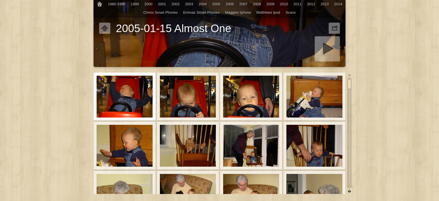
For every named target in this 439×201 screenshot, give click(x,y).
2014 (338, 4)
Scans (291, 12)
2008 (257, 4)
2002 (175, 4)
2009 (270, 4)
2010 (284, 4)
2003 (189, 4)
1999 (135, 4)
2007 (243, 4)
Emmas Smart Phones (201, 12)
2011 (297, 4)
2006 (230, 4)
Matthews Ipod (268, 12)
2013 (325, 4)
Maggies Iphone (238, 12)
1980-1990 (116, 4)
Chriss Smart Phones (160, 12)
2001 (162, 4)
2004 (203, 4)
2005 (216, 4)
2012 (311, 4)
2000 (148, 4)
